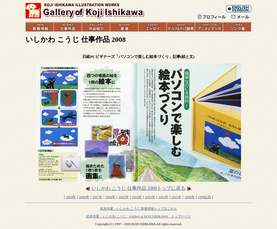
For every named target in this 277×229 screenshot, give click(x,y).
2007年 (97, 197)
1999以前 (204, 197)
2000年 (189, 197)
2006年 (110, 197)
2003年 (150, 197)
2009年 (71, 197)
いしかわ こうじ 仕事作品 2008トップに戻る (138, 188)
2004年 (137, 197)
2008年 (84, 197)
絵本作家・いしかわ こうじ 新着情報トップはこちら (138, 208)
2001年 (176, 197)
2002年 (163, 197)
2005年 (123, 197)
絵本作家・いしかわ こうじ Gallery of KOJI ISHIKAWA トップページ (138, 216)
